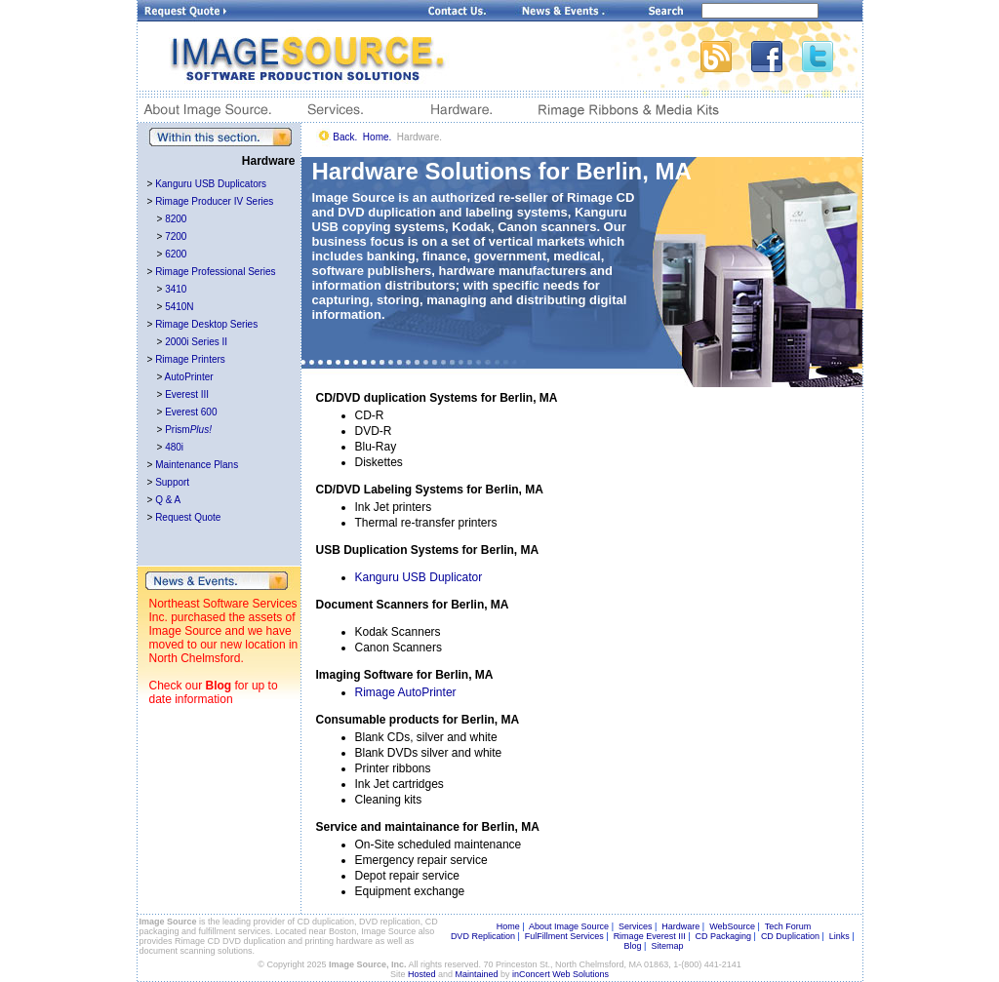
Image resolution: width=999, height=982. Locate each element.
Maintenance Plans (196, 464)
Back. (345, 137)
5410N (179, 306)
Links (839, 936)
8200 (175, 219)
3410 (175, 289)
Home (508, 926)
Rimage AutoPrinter (406, 692)
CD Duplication (790, 936)
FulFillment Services (564, 936)
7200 (175, 236)
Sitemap (667, 946)
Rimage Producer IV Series (214, 201)
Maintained (477, 974)
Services (636, 926)
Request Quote (187, 517)
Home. (377, 137)
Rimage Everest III (650, 936)
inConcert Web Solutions (560, 974)
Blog (219, 685)
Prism (188, 429)
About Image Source (569, 926)
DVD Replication (483, 936)
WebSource (732, 926)
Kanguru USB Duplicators (210, 183)
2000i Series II (196, 341)
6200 (175, 254)
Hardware (680, 926)
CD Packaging (724, 936)
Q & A (167, 499)
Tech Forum (788, 926)
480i (174, 447)
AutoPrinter (189, 377)
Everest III (187, 394)
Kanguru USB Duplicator (419, 577)
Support (172, 482)
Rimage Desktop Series (206, 324)
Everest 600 (191, 412)
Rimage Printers (190, 359)
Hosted (422, 974)
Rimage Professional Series (215, 271)
